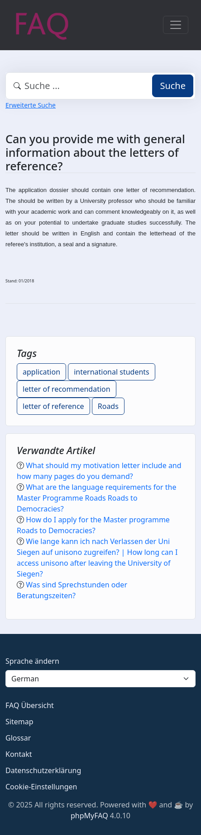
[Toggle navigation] (175, 25)
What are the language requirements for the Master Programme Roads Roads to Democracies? (96, 498)
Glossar (18, 738)
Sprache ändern (32, 661)
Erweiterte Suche (30, 105)
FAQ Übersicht (29, 705)
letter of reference (53, 406)
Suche (173, 86)
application (41, 372)
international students (111, 372)
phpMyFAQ (89, 816)
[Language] (100, 678)
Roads (108, 406)
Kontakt (18, 754)
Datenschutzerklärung (43, 770)
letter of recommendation (66, 389)
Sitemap (19, 722)
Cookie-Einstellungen (41, 787)
